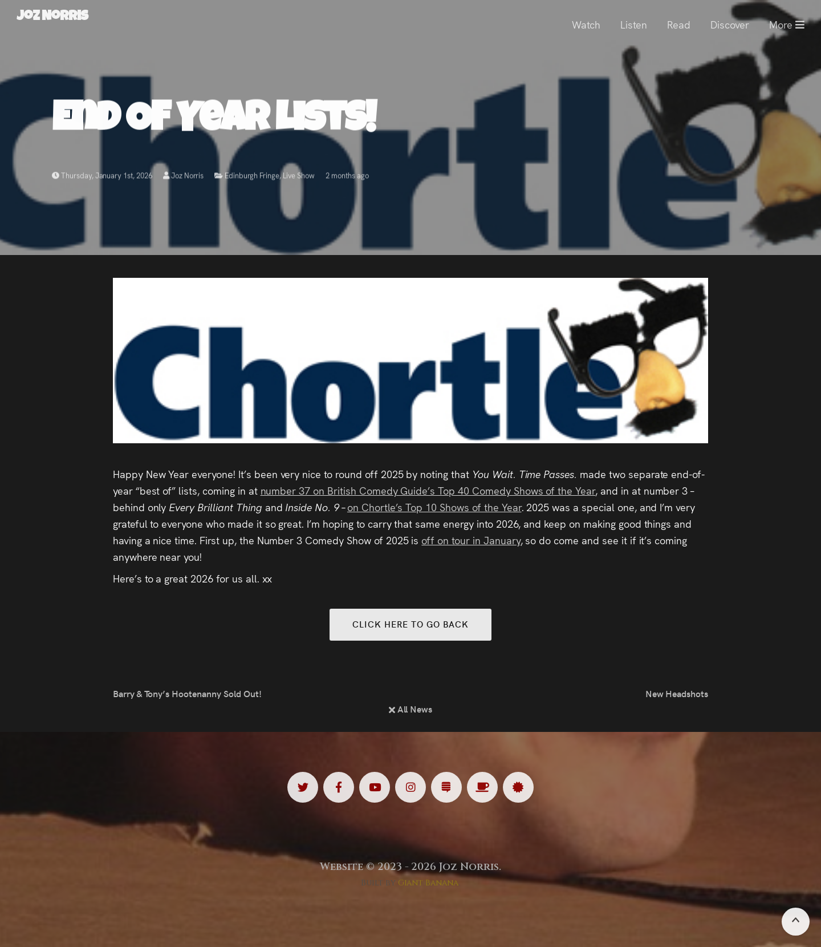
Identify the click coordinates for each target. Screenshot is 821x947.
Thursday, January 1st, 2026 (102, 177)
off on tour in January (470, 540)
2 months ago (347, 177)
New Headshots (677, 693)
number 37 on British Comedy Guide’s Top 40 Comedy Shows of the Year (428, 490)
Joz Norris (183, 177)
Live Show (299, 177)
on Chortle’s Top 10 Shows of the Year (434, 507)
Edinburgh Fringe (252, 177)
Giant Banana (428, 882)
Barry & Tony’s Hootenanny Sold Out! (187, 693)
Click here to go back (410, 624)
